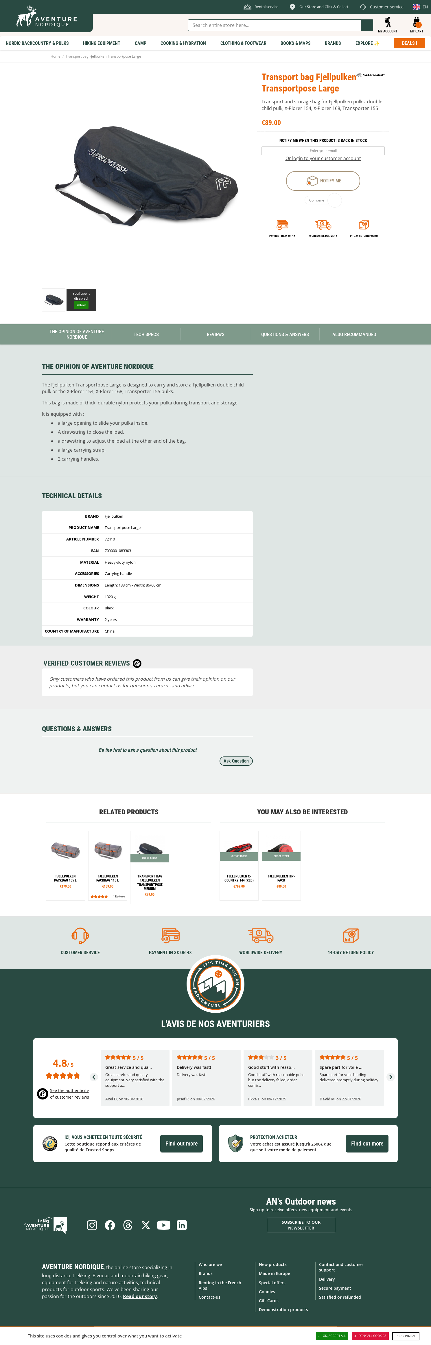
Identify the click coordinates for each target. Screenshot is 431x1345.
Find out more (181, 1142)
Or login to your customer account (323, 158)
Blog (54, 1225)
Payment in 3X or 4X (170, 952)
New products (273, 1264)
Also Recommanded (354, 334)
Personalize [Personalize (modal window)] (406, 1336)
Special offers (272, 1282)
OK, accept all (332, 1336)
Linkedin (184, 1224)
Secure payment (335, 1287)
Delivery (327, 1278)
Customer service (80, 952)
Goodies (267, 1291)
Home (55, 56)
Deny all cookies (370, 1336)
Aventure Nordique (73, 1266)
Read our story (140, 1296)
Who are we (210, 1264)
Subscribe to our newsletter (301, 1224)
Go (367, 25)
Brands (206, 1273)
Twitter (146, 1224)
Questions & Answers (285, 334)
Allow (81, 305)
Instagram (89, 1224)
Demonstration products (283, 1309)
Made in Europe (274, 1273)
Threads (127, 1224)
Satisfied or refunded (340, 1296)
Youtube (165, 1224)
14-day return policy (364, 235)
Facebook (108, 1224)
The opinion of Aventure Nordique (76, 334)
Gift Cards (269, 1300)
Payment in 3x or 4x (282, 235)
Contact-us (209, 1296)
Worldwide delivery (323, 235)
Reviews (215, 334)
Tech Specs (146, 334)
